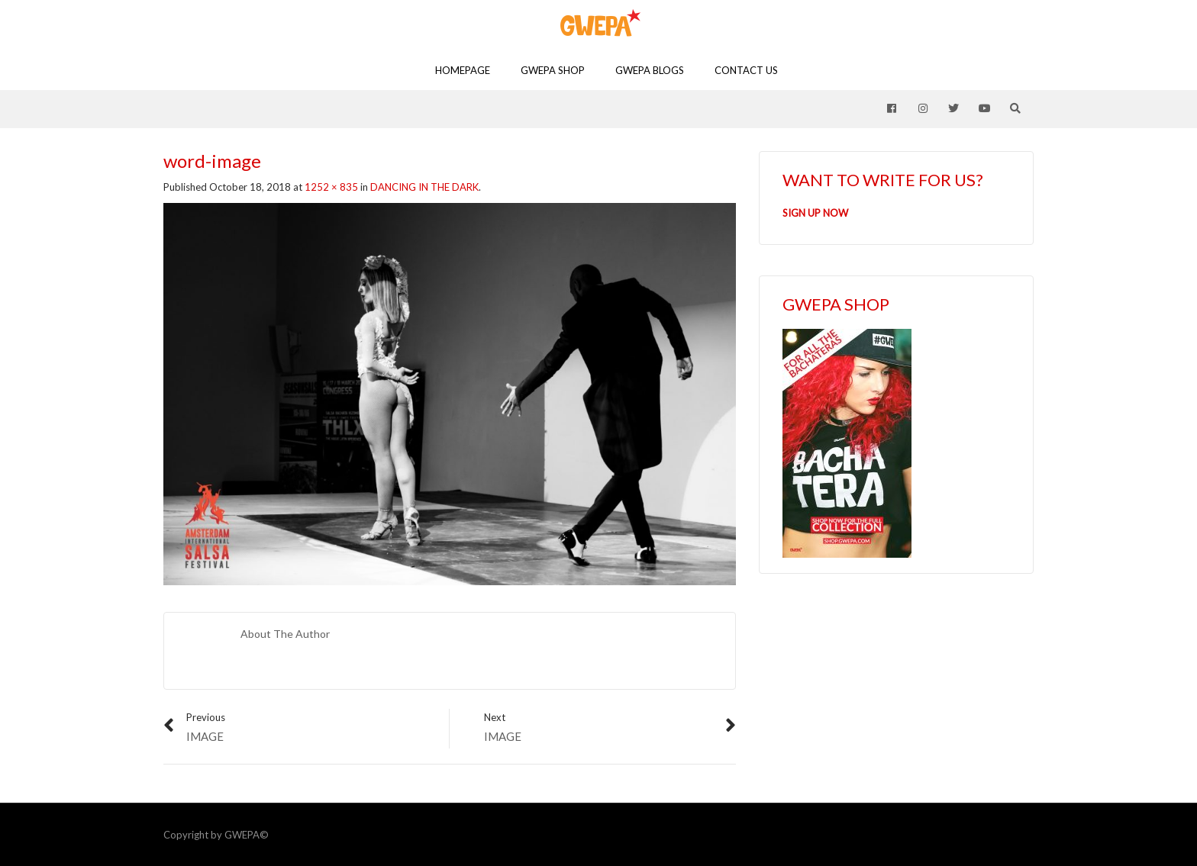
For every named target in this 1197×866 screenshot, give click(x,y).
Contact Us (746, 70)
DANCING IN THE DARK (424, 187)
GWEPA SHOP (553, 70)
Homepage (462, 70)
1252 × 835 (331, 187)
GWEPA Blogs (649, 70)
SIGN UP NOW (815, 213)
